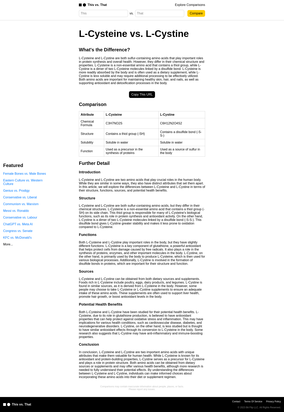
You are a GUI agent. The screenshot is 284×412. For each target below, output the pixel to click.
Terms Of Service (253, 401)
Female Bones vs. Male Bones (24, 173)
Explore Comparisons (190, 5)
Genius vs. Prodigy (16, 190)
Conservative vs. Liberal (20, 197)
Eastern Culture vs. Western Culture (23, 182)
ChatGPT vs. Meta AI (18, 224)
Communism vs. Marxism (21, 204)
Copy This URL (142, 94)
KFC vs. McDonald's (17, 237)
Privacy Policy (273, 401)
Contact (236, 401)
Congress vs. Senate (18, 231)
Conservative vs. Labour (20, 217)
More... (8, 244)
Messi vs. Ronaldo (16, 210)
